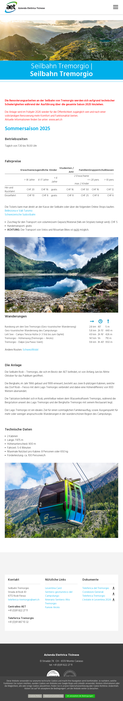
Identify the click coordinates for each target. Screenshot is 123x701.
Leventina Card (53, 588)
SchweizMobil (30, 349)
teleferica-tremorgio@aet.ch (23, 600)
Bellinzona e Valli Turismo (19, 211)
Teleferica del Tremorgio (95, 588)
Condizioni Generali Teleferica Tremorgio (93, 594)
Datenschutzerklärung (53, 695)
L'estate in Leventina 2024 (96, 600)
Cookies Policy (35, 695)
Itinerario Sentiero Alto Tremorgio (57, 601)
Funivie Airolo (52, 607)
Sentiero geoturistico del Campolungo (58, 594)
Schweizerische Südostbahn (20, 214)
